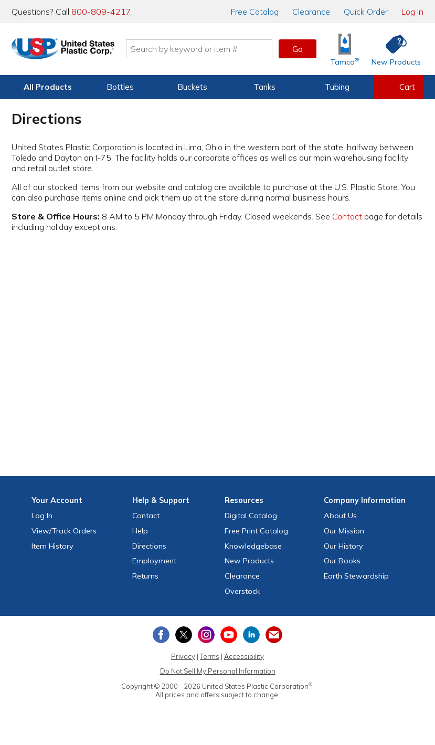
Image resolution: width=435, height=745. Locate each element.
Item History (52, 546)
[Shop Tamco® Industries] (345, 49)
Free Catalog (256, 531)
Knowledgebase (253, 546)
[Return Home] (73, 51)
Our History (343, 546)
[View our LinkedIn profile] (251, 634)
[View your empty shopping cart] (398, 87)
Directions (149, 546)
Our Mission (344, 531)
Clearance (311, 11)
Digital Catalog (251, 515)
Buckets (192, 87)
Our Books (342, 560)
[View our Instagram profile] (206, 634)
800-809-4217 (101, 11)
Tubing (337, 87)
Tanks (264, 87)
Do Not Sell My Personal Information (217, 671)
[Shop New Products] (392, 49)
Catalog (255, 11)
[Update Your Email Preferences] (273, 634)
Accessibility (244, 656)
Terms (209, 656)
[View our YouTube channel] (228, 634)
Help (140, 531)
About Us (340, 515)
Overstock (242, 591)
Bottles (120, 87)
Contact (347, 216)
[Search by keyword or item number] (209, 48)
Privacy (183, 656)
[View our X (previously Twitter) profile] (183, 634)
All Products (48, 87)
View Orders (64, 531)
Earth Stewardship (356, 576)
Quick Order (366, 11)
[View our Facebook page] (161, 634)
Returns (145, 576)
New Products (249, 560)
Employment (154, 560)
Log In (412, 11)
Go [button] (297, 49)
